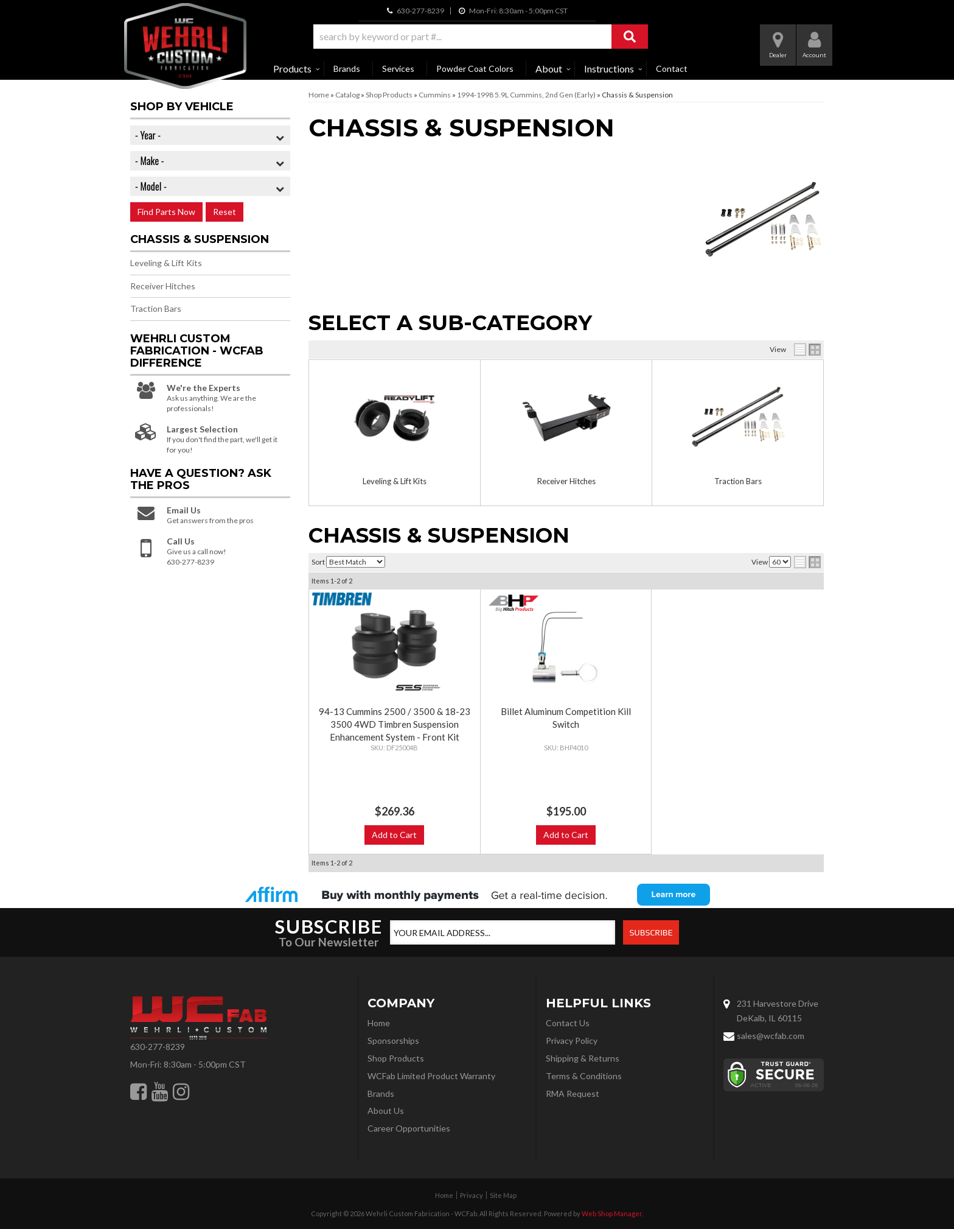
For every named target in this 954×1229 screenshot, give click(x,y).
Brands (346, 68)
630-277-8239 (157, 1046)
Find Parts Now (166, 211)
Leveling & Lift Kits (395, 481)
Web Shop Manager (612, 1213)
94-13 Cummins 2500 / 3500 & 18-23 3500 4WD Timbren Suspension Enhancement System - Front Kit (394, 724)
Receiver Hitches (566, 481)
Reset (224, 211)
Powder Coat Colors (475, 68)
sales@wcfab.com (770, 1035)
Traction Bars (738, 481)
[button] (480, 36)
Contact (672, 68)
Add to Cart (394, 834)
